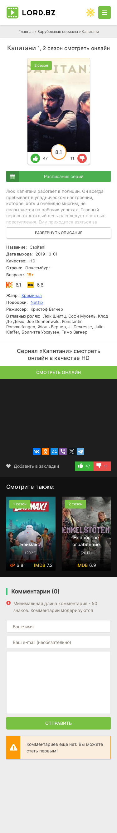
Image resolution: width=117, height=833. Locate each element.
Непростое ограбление (86, 541)
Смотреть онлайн (58, 372)
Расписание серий (63, 176)
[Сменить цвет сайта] (90, 12)
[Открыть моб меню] (104, 12)
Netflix (37, 302)
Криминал (32, 295)
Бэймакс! (30, 544)
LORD (39, 12)
